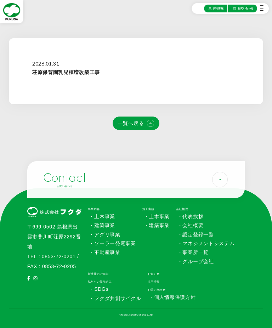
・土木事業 (102, 216)
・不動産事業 (104, 252)
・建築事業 (102, 225)
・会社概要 (190, 225)
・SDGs (98, 289)
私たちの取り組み (100, 281)
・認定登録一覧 (195, 234)
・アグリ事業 (104, 234)
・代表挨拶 (190, 216)
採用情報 (154, 281)
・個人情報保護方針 (172, 297)
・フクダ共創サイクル (115, 298)
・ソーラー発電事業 (112, 243)
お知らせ (154, 274)
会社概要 (182, 209)
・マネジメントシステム (206, 243)
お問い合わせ (157, 290)
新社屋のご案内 (98, 274)
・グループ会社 (195, 261)
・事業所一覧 (193, 252)
